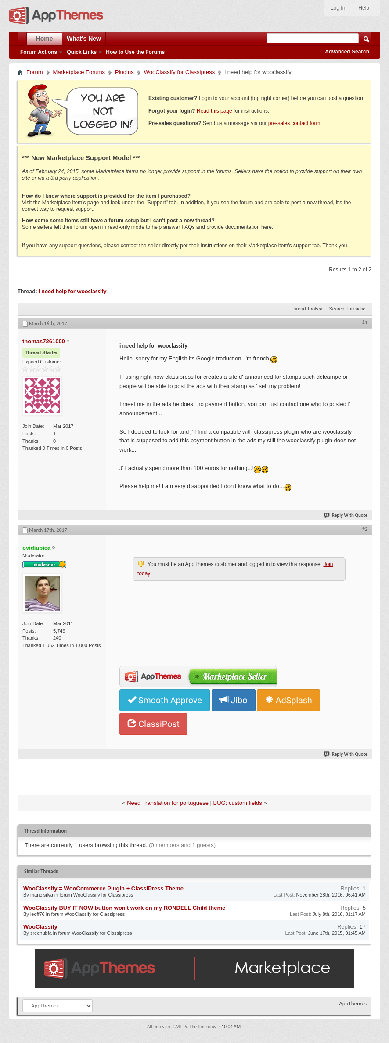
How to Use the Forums (135, 52)
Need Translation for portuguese (168, 803)
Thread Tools (304, 308)
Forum (34, 72)
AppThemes (353, 1003)
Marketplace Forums (79, 72)
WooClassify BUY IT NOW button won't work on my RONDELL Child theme (124, 907)
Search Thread (345, 308)
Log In (338, 8)
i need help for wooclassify (73, 291)
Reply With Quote (345, 515)
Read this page (214, 111)
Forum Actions (38, 52)
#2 (364, 529)
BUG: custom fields (237, 803)
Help (363, 8)
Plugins (124, 72)
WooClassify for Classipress (179, 72)
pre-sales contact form (294, 123)
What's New (84, 38)
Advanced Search (347, 52)
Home (44, 38)
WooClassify (40, 926)
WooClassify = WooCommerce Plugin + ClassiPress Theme (103, 888)
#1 (364, 323)
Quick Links (82, 52)
